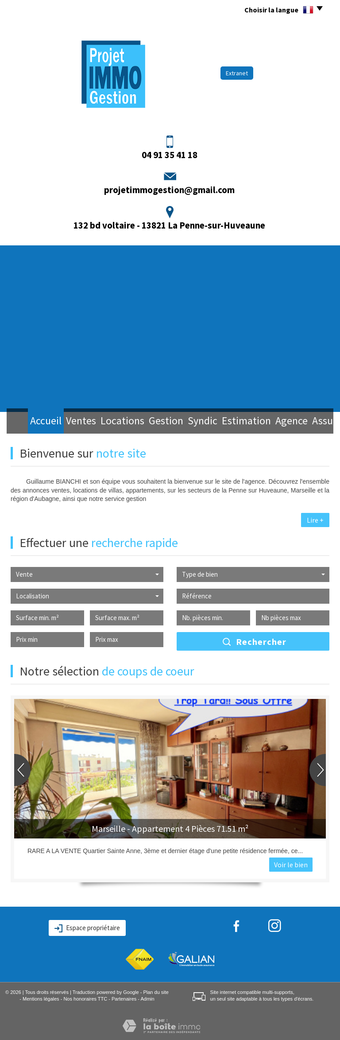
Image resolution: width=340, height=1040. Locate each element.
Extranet (237, 73)
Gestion (145, 422)
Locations (105, 422)
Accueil (30, 422)
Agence (264, 422)
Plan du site (155, 992)
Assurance (305, 422)
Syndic (181, 422)
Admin (147, 998)
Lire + (315, 520)
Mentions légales (41, 998)
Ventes (65, 422)
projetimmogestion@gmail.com (169, 190)
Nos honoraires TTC (85, 998)
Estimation (222, 422)
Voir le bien (291, 864)
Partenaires (124, 998)
